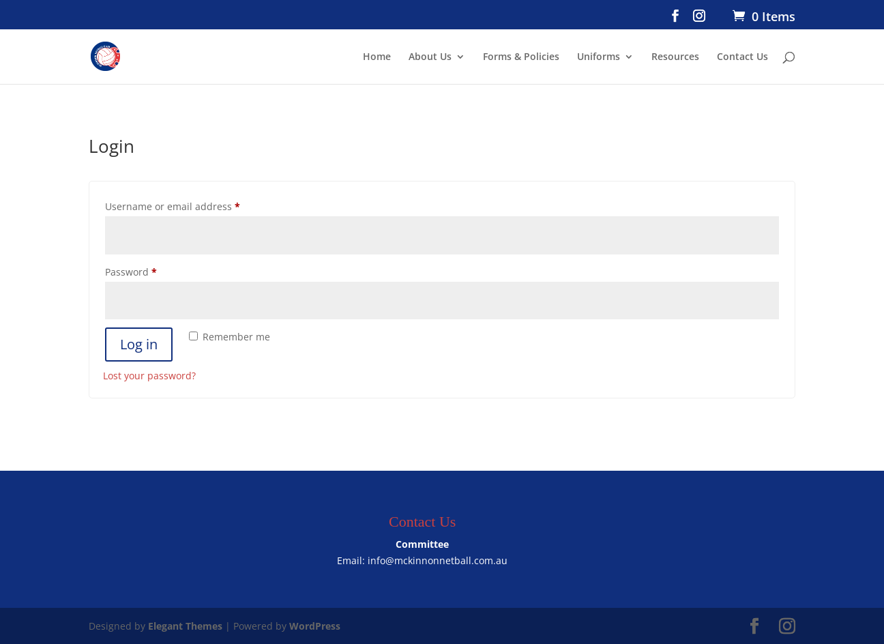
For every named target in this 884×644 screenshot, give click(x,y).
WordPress (314, 625)
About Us (430, 57)
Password (151, 270)
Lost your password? (149, 375)
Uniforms (598, 57)
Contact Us (742, 57)
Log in (139, 344)
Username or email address (193, 205)
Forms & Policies (521, 57)
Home (377, 57)
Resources (675, 57)
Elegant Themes (185, 625)
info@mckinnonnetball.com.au (437, 560)
